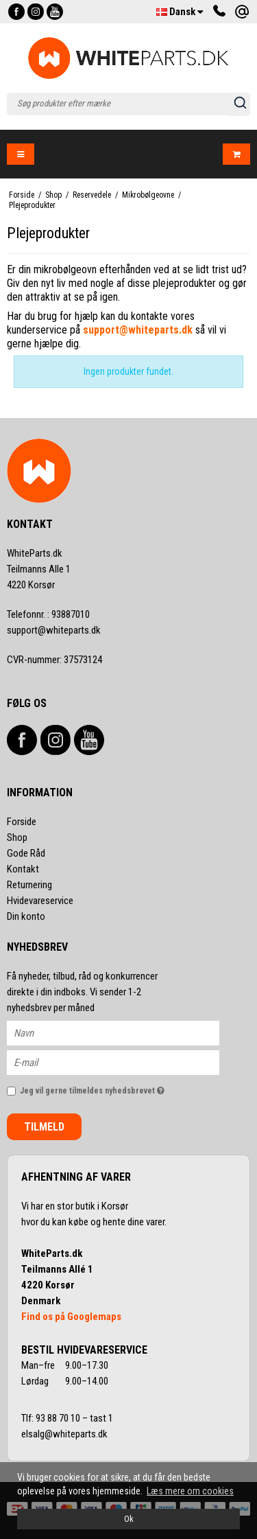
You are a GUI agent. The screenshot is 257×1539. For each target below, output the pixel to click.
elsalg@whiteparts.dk (65, 1434)
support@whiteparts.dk (54, 630)
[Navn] (125, 1032)
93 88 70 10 (59, 1418)
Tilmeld (44, 1126)
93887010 (48, 614)
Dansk (180, 11)
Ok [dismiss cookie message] (129, 1519)
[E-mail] (125, 1061)
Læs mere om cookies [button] (190, 1490)
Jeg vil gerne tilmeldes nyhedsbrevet (105, 1088)
